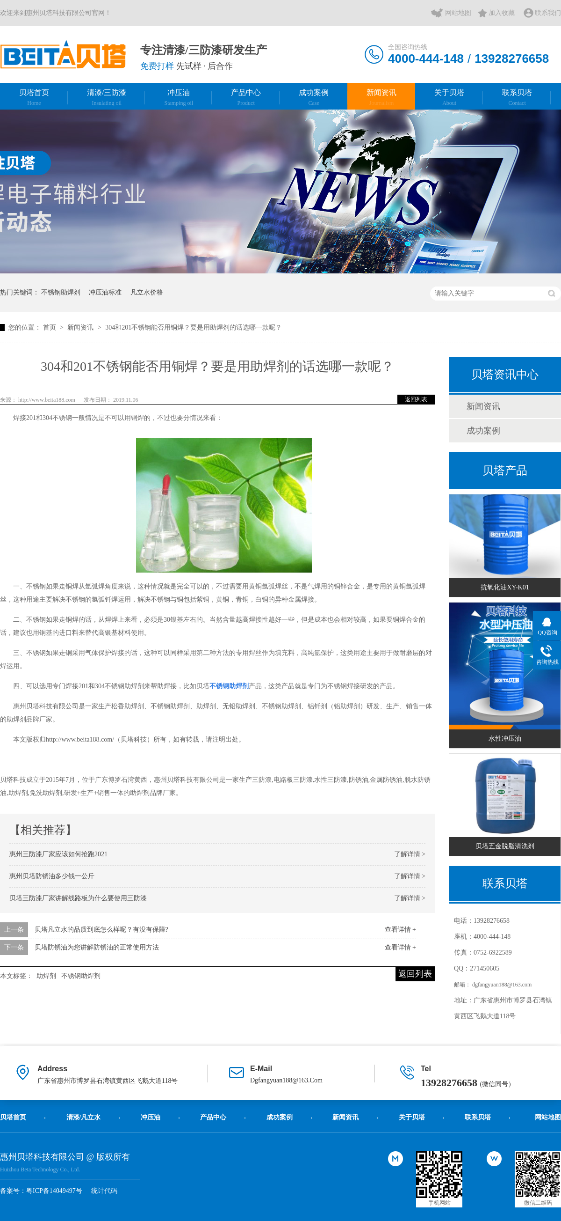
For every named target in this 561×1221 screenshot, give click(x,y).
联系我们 (548, 12)
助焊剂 (46, 975)
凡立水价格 (146, 292)
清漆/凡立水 (83, 1117)
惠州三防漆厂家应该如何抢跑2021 (58, 854)
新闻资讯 (381, 97)
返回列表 (416, 399)
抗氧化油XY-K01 (505, 587)
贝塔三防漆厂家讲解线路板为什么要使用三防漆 (78, 898)
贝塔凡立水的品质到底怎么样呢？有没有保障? (101, 929)
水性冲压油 (505, 738)
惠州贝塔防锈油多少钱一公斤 (51, 876)
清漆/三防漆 (106, 97)
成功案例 (314, 97)
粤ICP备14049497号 (54, 1190)
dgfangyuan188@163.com (502, 984)
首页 (50, 327)
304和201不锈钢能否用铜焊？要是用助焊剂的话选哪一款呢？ (193, 327)
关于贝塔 (449, 97)
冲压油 (178, 97)
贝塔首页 (34, 97)
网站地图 (458, 12)
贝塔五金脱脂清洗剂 (504, 846)
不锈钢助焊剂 (60, 292)
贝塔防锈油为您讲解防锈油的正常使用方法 (97, 947)
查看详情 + (400, 929)
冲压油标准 (105, 292)
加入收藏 (502, 12)
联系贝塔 (517, 97)
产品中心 (246, 97)
